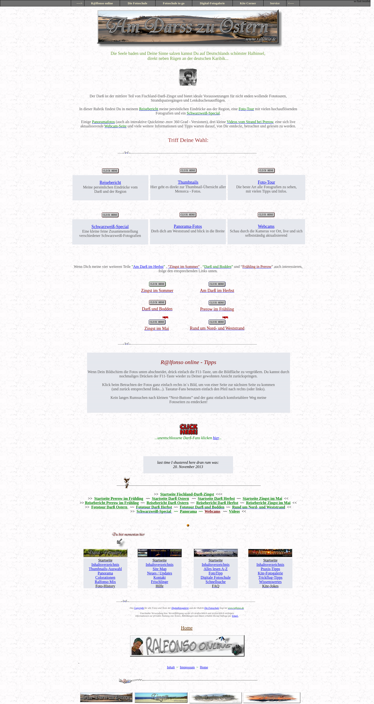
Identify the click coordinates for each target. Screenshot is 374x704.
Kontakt (159, 577)
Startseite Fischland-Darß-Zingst (187, 494)
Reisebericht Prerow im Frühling (112, 503)
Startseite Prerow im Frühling (118, 498)
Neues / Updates (159, 573)
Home (187, 628)
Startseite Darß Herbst (216, 498)
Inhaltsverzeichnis (105, 565)
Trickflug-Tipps (270, 577)
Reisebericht (110, 182)
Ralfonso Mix (105, 582)
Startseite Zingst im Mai (262, 498)
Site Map (159, 569)
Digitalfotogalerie (180, 608)
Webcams (266, 226)
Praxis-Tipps (270, 569)
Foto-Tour (266, 182)
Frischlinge (159, 582)
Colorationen (105, 577)
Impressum (187, 667)
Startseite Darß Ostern (170, 498)
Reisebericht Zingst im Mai (268, 503)
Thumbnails (188, 182)
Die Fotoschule (211, 608)
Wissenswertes (270, 582)
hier (216, 438)
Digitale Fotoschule (216, 577)
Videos (234, 511)
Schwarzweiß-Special (110, 226)
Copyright (139, 608)
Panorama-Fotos (188, 226)
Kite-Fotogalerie (270, 573)
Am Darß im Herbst (148, 267)
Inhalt (171, 667)
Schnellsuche (216, 582)
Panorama (188, 511)
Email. (235, 616)
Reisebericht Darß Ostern (167, 503)
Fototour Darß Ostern (109, 507)
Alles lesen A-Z (216, 569)
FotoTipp (216, 573)
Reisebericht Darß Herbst (217, 503)
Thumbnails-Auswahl (105, 569)
